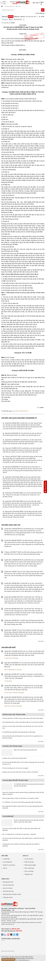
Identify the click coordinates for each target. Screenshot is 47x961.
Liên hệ (5, 868)
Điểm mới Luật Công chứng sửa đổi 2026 (25, 750)
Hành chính (7, 706)
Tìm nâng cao (39, 13)
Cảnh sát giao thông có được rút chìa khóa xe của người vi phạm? (20, 798)
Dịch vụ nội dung (28, 871)
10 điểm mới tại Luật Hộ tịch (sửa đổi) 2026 (14, 758)
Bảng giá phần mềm (8, 882)
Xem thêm (41, 641)
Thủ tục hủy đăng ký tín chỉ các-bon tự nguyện (15, 768)
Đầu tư (6, 669)
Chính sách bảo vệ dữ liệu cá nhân (12, 894)
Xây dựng (18, 669)
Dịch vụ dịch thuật (29, 868)
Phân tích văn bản (29, 862)
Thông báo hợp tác (8, 897)
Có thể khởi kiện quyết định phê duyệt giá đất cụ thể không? (19, 732)
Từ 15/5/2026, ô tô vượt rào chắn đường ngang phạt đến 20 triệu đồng (21, 802)
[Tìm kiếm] (42, 10)
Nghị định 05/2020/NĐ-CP (20, 411)
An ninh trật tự (8, 658)
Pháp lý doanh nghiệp (30, 865)
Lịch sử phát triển (7, 862)
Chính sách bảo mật (8, 891)
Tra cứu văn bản (28, 859)
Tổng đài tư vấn (28, 874)
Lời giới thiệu (6, 859)
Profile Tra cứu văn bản (9, 865)
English (35, 2)
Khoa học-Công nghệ (18, 692)
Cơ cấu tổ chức (8, 692)
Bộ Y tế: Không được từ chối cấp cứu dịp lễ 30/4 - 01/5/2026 (19, 834)
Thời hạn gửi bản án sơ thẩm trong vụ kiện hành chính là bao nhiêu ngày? (22, 718)
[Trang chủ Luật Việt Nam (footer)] (22, 904)
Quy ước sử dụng (7, 888)
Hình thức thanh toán (8, 885)
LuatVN (40, 407)
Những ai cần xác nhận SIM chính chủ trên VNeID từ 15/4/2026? (20, 772)
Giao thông (15, 658)
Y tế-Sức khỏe (8, 681)
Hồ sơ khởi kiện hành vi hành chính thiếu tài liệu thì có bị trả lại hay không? (23, 722)
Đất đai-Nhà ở (12, 669)
